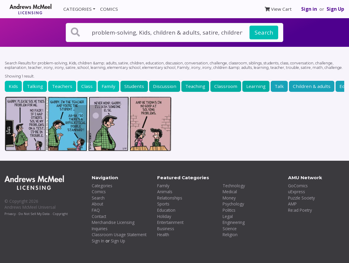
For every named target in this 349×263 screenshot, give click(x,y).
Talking (35, 86)
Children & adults (311, 86)
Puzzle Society (301, 198)
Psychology (233, 204)
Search (264, 32)
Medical (230, 191)
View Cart (278, 9)
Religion (230, 234)
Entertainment (170, 222)
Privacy (10, 213)
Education (166, 210)
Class (87, 86)
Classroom (225, 86)
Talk (279, 86)
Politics (229, 210)
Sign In (98, 241)
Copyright (60, 213)
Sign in (309, 9)
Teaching (195, 86)
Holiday (164, 216)
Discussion (164, 86)
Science (230, 228)
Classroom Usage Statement (119, 234)
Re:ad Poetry (300, 210)
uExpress (296, 191)
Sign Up (335, 9)
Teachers (62, 86)
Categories (102, 185)
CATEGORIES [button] (77, 9)
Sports (163, 204)
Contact (99, 216)
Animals (164, 191)
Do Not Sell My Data (34, 213)
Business (165, 228)
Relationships (169, 198)
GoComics (298, 185)
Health (163, 234)
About (97, 204)
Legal (228, 216)
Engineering (234, 222)
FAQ (96, 210)
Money (229, 198)
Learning (256, 86)
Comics (99, 191)
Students (134, 86)
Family (108, 86)
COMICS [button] (109, 9)
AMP (292, 204)
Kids (13, 86)
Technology (234, 185)
